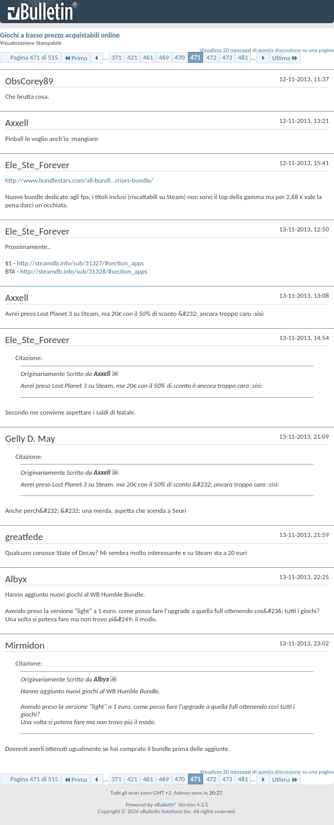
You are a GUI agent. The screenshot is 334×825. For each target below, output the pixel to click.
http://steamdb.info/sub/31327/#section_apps (80, 263)
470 (180, 57)
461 (148, 57)
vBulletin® (165, 804)
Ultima (285, 58)
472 (211, 57)
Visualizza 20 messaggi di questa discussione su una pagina (267, 50)
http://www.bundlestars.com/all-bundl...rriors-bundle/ (79, 180)
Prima (75, 58)
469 (164, 57)
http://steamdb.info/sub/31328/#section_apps (83, 271)
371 (117, 57)
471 (196, 57)
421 (132, 57)
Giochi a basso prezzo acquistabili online (60, 35)
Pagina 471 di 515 (34, 57)
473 (227, 57)
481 (243, 57)
